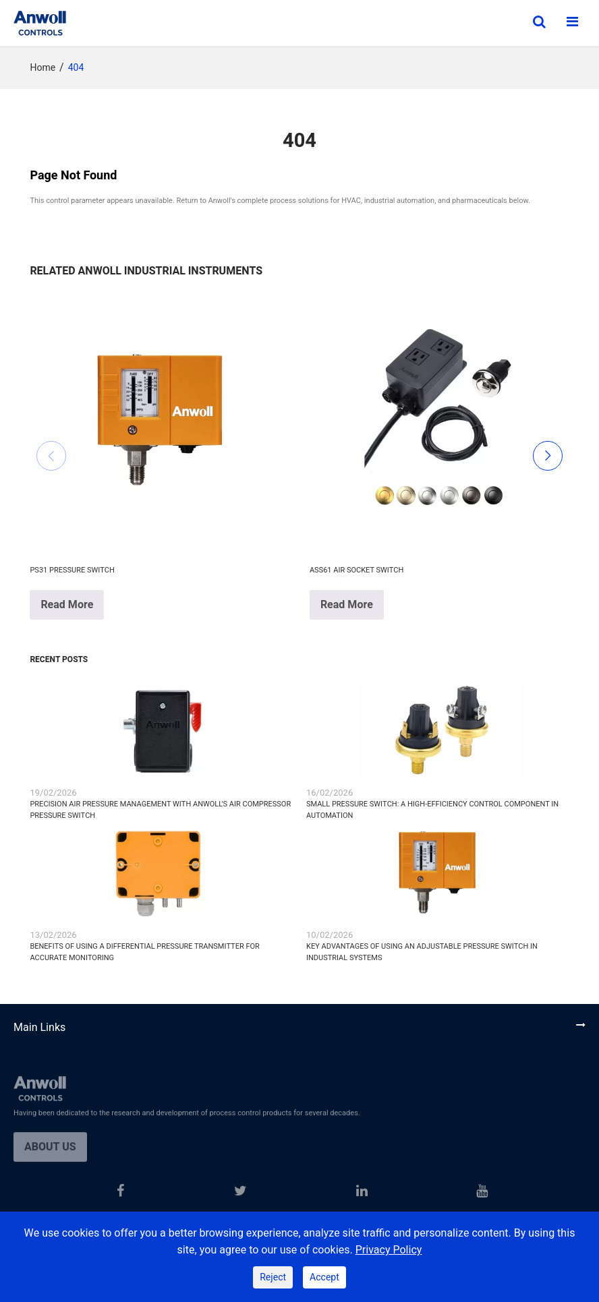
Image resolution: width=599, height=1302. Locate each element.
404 (76, 68)
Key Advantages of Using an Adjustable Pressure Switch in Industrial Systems (422, 952)
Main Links (39, 1027)
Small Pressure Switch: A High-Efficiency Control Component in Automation (432, 809)
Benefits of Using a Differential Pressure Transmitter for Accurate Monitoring (144, 952)
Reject (273, 1277)
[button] (51, 456)
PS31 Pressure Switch (72, 570)
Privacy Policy (388, 1250)
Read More (66, 605)
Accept (324, 1277)
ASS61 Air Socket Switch (356, 570)
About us (50, 1156)
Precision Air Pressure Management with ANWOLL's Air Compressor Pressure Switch (160, 809)
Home (42, 68)
